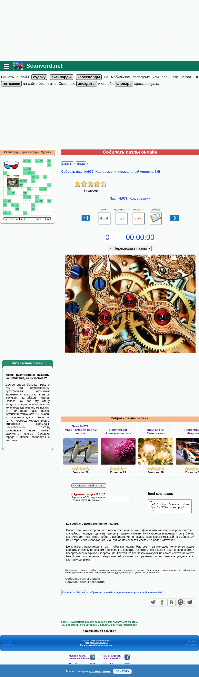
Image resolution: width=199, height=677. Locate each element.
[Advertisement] (99, 30)
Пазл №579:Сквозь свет (156, 431)
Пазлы (81, 163)
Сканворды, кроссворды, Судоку (27, 152)
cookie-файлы (100, 671)
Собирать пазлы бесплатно (85, 584)
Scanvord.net (44, 66)
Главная (67, 163)
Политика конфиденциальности (96, 647)
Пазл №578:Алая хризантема (118, 431)
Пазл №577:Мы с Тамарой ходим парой (81, 429)
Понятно (122, 671)
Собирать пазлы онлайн (82, 581)
